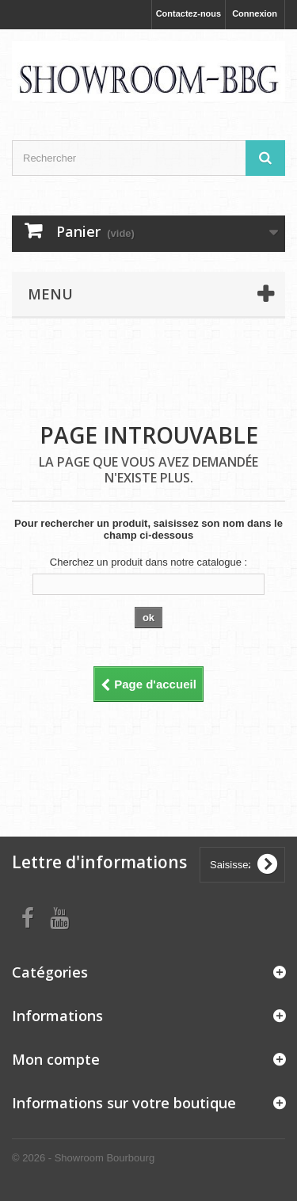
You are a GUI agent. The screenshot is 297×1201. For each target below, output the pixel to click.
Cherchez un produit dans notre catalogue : (148, 562)
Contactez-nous (189, 13)
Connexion (254, 13)
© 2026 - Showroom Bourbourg (83, 1158)
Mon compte (56, 1059)
